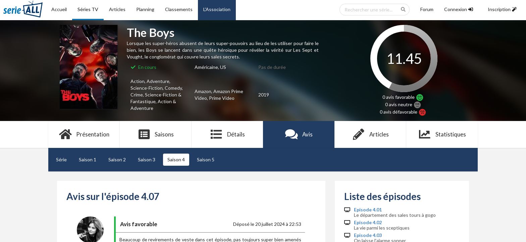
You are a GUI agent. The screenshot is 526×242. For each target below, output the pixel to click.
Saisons (156, 134)
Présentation (84, 134)
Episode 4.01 (368, 209)
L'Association (216, 9)
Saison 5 (205, 159)
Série (61, 159)
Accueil (59, 9)
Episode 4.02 (368, 222)
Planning (145, 9)
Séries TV (87, 9)
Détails (227, 134)
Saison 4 (176, 159)
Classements (179, 9)
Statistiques (442, 134)
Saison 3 (146, 159)
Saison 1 (87, 159)
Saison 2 (117, 159)
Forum (426, 9)
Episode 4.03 (368, 235)
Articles (117, 9)
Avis (299, 134)
